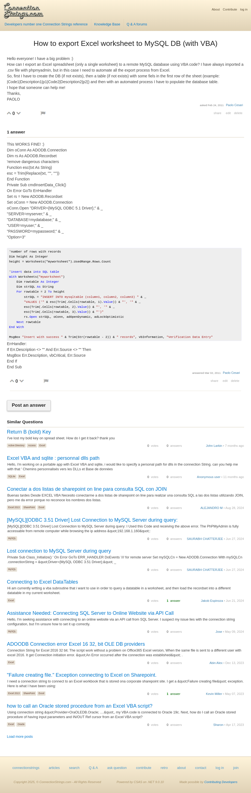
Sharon (218, 724)
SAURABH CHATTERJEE (205, 538)
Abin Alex (215, 663)
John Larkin (214, 445)
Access (32, 445)
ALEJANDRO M (212, 508)
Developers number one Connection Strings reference (46, 24)
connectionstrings (25, 768)
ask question (117, 768)
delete (238, 113)
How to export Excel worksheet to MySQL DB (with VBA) (125, 43)
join (236, 768)
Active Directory (16, 445)
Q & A (93, 768)
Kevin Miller (214, 693)
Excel (42, 445)
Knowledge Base (107, 24)
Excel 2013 (14, 507)
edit (228, 113)
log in (244, 9)
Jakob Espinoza (212, 600)
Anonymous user (208, 477)
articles (54, 768)
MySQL (12, 538)
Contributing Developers (220, 782)
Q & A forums (137, 24)
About (216, 9)
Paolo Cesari (234, 105)
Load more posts (20, 737)
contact (200, 768)
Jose (218, 631)
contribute (143, 768)
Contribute (230, 9)
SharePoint (29, 507)
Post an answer (29, 405)
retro (164, 768)
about (181, 768)
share (217, 113)
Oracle (21, 724)
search (74, 768)
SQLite (11, 476)
